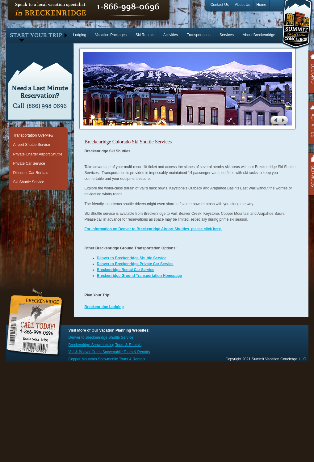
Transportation (199, 35)
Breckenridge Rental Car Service (125, 270)
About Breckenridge (259, 35)
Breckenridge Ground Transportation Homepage (139, 275)
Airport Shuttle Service (31, 144)
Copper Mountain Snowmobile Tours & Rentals (107, 359)
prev (274, 120)
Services (227, 35)
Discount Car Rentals (30, 173)
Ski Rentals (145, 35)
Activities (170, 35)
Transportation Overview (33, 135)
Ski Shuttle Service (28, 182)
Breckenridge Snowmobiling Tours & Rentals (105, 345)
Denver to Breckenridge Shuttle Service (131, 258)
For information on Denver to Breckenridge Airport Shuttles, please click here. (153, 229)
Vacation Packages (111, 35)
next (284, 120)
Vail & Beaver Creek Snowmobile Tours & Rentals (109, 352)
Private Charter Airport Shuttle (37, 154)
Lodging (79, 35)
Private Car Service (29, 163)
